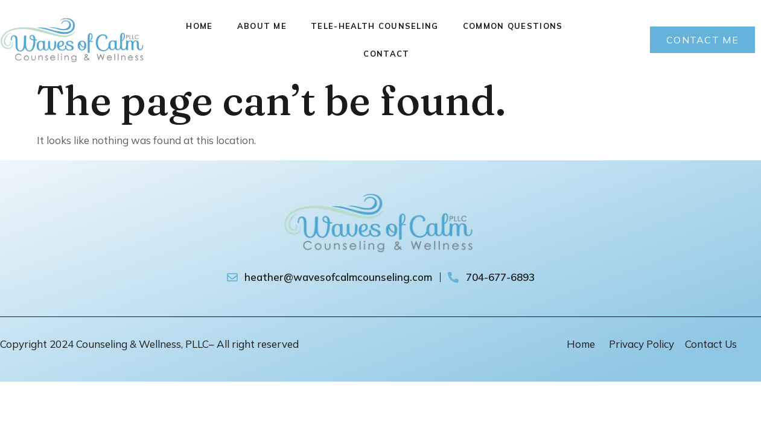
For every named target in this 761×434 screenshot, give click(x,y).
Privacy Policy (641, 344)
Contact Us (711, 344)
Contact (386, 53)
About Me (262, 26)
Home (199, 26)
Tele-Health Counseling (375, 26)
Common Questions (513, 26)
